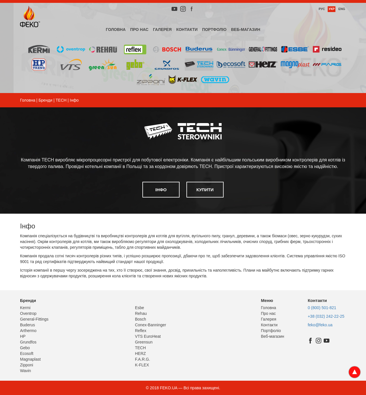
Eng (341, 9)
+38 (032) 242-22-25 (326, 316)
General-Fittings (34, 319)
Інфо (160, 189)
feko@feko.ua (320, 325)
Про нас (139, 29)
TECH (61, 100)
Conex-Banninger (150, 325)
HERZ (140, 353)
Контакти (187, 29)
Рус (322, 9)
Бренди (45, 100)
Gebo (25, 347)
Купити (205, 189)
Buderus (27, 325)
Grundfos (28, 342)
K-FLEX (142, 365)
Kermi (25, 307)
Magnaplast (30, 359)
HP (22, 336)
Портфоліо (214, 29)
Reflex (140, 330)
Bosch (140, 319)
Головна (116, 29)
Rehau (141, 313)
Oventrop (28, 313)
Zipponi (26, 365)
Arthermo (28, 330)
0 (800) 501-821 (322, 307)
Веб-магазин (245, 29)
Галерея (162, 29)
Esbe (139, 307)
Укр (332, 9)
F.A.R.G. (142, 359)
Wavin (25, 370)
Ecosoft (26, 353)
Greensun (143, 342)
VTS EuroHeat (148, 336)
